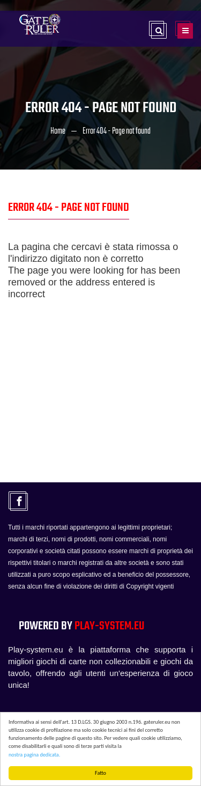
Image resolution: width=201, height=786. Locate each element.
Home (57, 131)
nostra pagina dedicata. (34, 754)
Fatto (100, 772)
